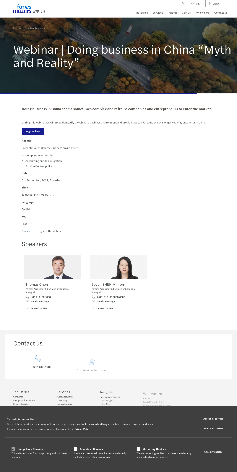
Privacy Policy (82, 429)
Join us (186, 12)
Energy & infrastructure (24, 400)
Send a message (37, 302)
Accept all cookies (213, 418)
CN (193, 3)
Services (158, 12)
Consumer (18, 397)
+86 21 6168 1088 (38, 298)
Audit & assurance (65, 399)
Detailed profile (36, 309)
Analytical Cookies (91, 449)
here (31, 231)
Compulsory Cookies (30, 449)
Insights (172, 12)
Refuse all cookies (213, 428)
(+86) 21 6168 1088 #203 (108, 303)
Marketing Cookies (154, 449)
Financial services (21, 404)
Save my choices (213, 451)
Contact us (220, 12)
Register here (32, 131)
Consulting (62, 402)
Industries (142, 12)
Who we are (202, 12)
